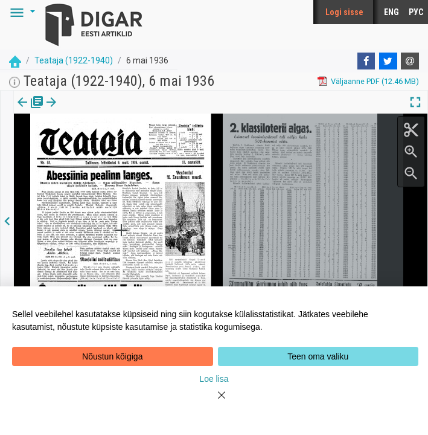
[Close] (214, 402)
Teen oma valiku (317, 356)
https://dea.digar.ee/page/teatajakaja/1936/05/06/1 (104, 144)
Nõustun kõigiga (112, 356)
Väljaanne (30, 110)
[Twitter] (388, 61)
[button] (20, 12)
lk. (74, 110)
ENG (391, 12)
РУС (416, 12)
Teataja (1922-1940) (73, 60)
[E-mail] (410, 61)
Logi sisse (344, 12)
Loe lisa (213, 379)
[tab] (30, 111)
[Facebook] (366, 61)
